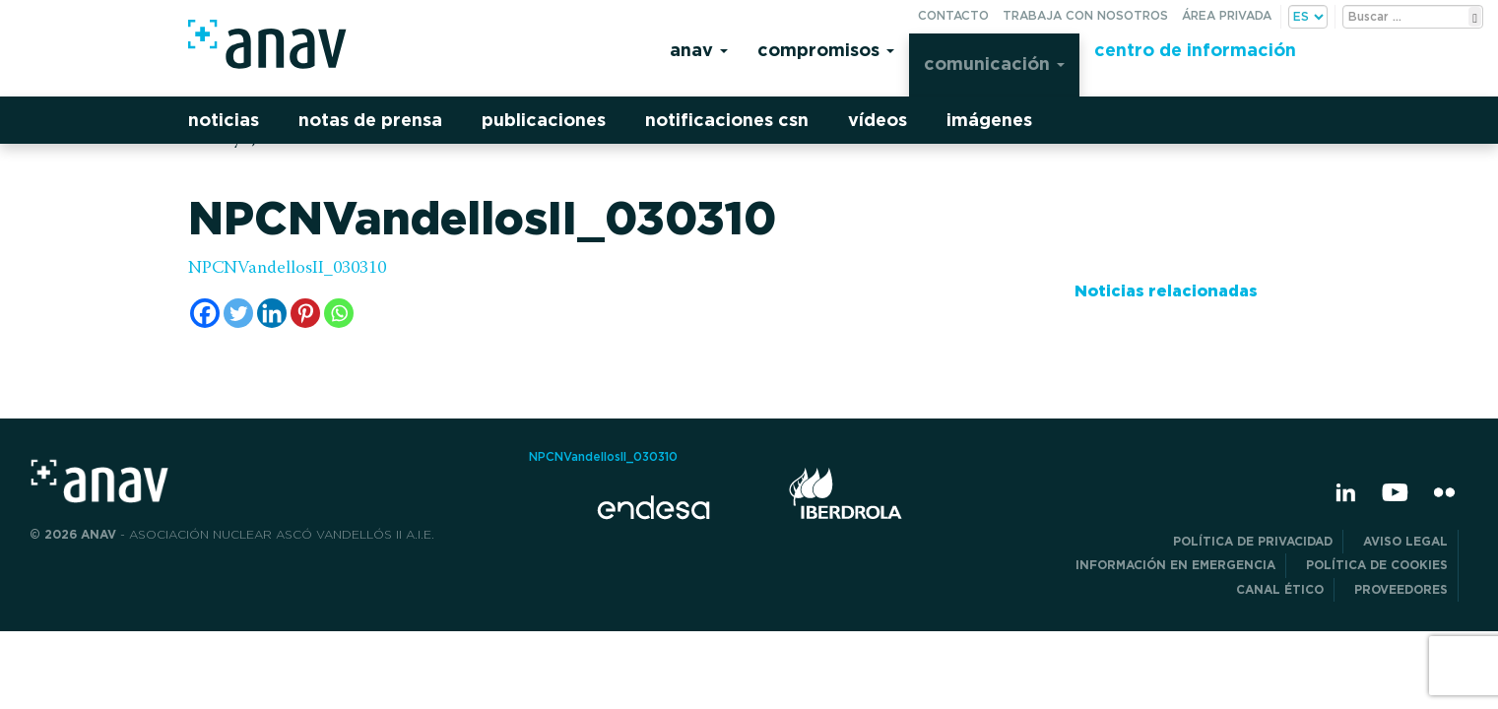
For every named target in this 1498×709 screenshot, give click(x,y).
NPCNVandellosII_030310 (287, 269)
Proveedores (1401, 589)
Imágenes (989, 119)
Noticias (223, 119)
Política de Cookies (1377, 564)
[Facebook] (205, 313)
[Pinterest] (305, 313)
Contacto (953, 15)
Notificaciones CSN (727, 119)
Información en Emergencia (1175, 564)
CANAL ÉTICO (1280, 589)
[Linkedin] (272, 313)
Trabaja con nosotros (1085, 15)
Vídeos (877, 119)
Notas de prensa (370, 119)
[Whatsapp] (339, 313)
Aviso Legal (1405, 541)
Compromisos (825, 49)
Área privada (1226, 15)
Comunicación (994, 63)
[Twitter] (238, 313)
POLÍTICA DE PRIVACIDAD (1253, 541)
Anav (699, 49)
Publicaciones (544, 119)
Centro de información (1195, 49)
